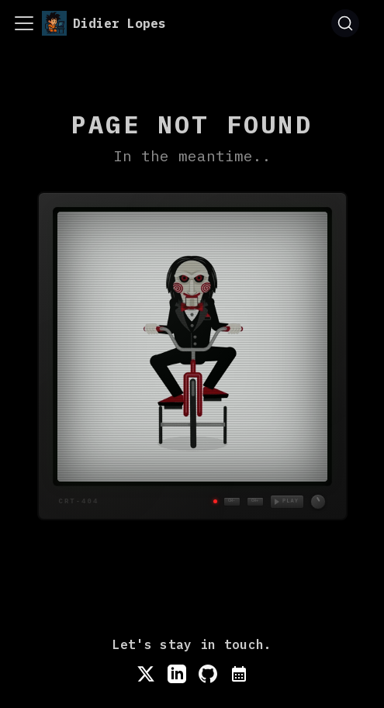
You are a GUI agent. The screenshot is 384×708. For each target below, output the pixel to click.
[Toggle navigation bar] (24, 23)
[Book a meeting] (239, 674)
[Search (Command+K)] (345, 23)
